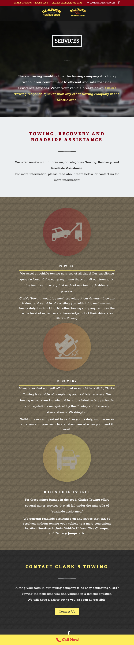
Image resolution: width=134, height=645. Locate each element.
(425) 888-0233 (74, 3)
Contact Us (67, 612)
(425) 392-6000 (40, 3)
